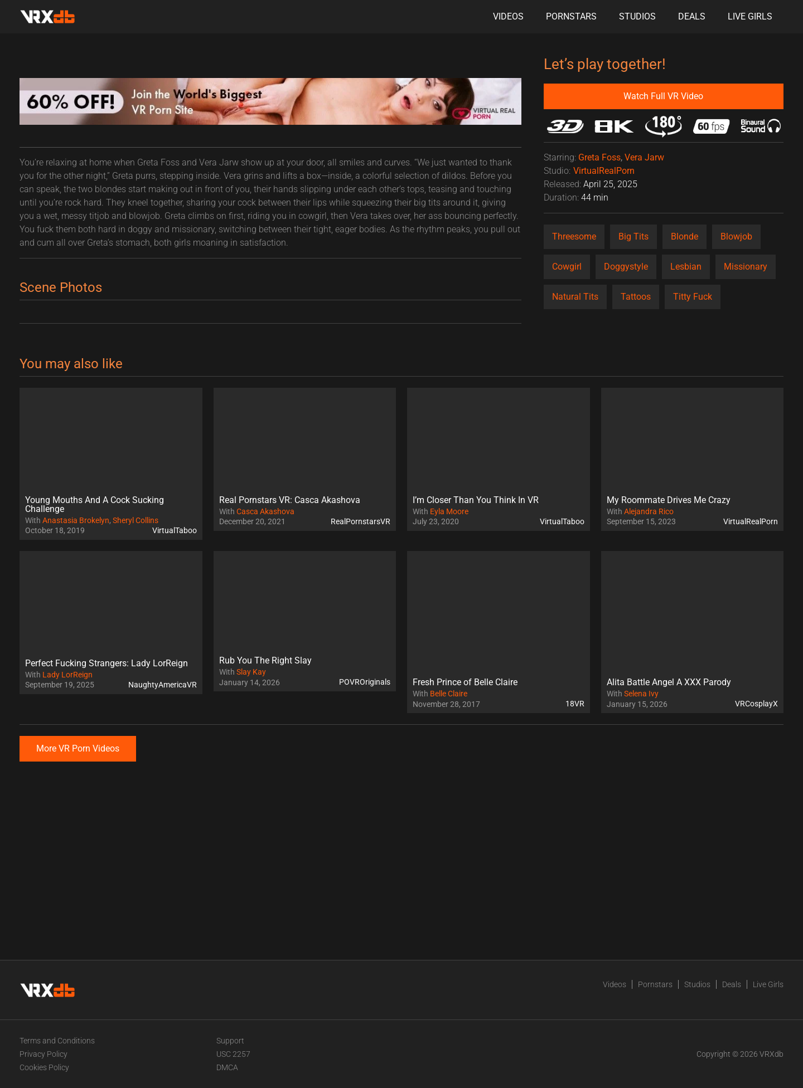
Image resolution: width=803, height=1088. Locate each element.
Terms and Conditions (57, 1040)
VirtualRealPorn (604, 170)
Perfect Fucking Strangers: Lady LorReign (106, 663)
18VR (574, 703)
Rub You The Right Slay (265, 660)
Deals (691, 16)
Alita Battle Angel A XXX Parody (669, 682)
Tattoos (636, 296)
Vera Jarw (644, 157)
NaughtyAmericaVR (162, 684)
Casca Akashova (265, 511)
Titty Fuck (692, 296)
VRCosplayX (756, 703)
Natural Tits (575, 296)
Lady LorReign (67, 674)
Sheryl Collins (135, 520)
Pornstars (571, 16)
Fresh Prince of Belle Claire (465, 682)
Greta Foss (599, 157)
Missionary (745, 266)
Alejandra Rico (649, 511)
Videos (508, 16)
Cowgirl (567, 266)
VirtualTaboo (174, 530)
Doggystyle (626, 266)
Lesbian (686, 266)
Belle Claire (448, 693)
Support (230, 1040)
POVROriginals (364, 681)
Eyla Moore (449, 511)
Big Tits (633, 236)
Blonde (684, 236)
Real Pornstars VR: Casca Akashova (289, 500)
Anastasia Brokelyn (75, 520)
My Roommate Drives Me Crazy (669, 500)
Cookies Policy (44, 1067)
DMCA (227, 1067)
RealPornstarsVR (360, 521)
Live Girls (750, 16)
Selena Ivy (641, 693)
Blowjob (736, 236)
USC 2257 (233, 1054)
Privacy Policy (43, 1054)
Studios (637, 16)
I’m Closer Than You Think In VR (476, 500)
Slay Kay (251, 671)
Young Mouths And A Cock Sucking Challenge (94, 504)
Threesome (574, 236)
